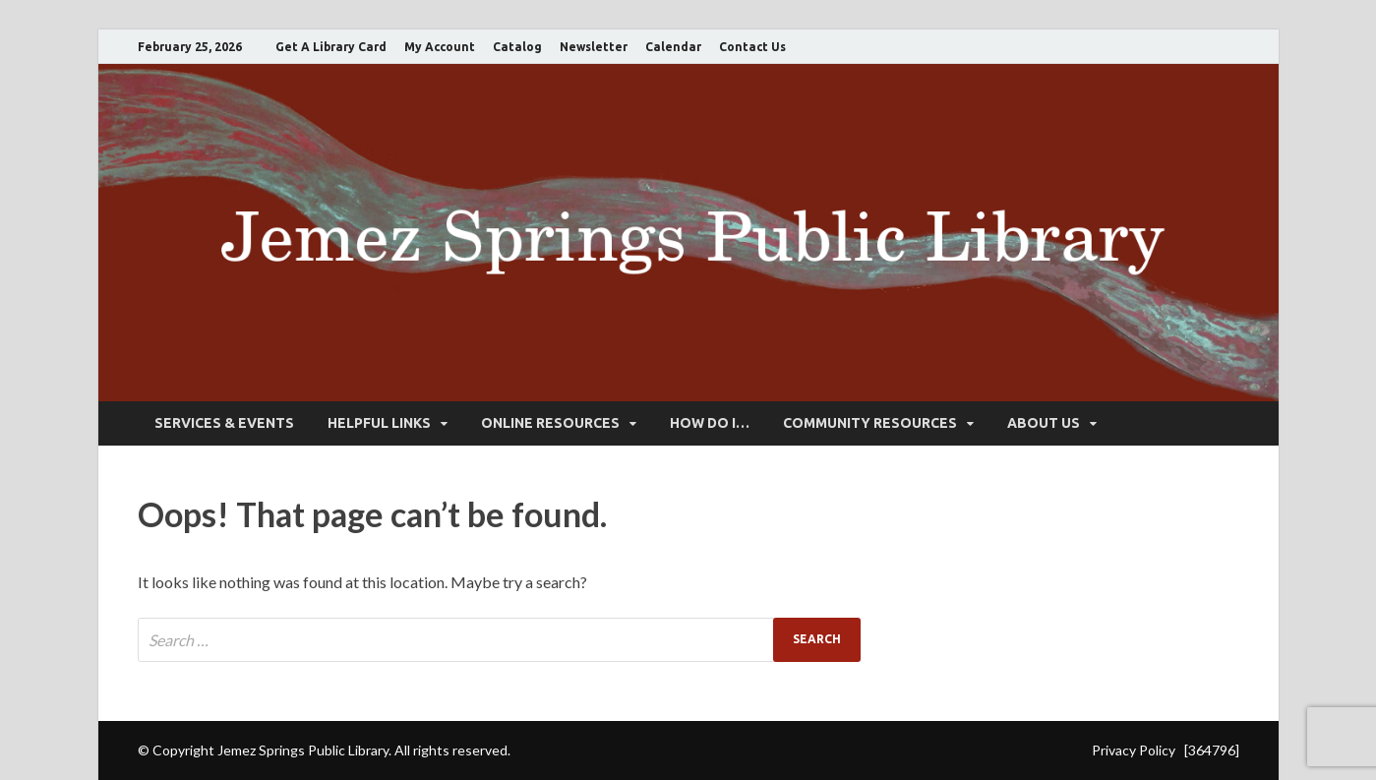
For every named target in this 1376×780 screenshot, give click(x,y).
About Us (1043, 423)
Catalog (517, 46)
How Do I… (709, 423)
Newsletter (594, 46)
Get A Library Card (331, 46)
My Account (439, 46)
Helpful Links (379, 423)
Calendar (673, 46)
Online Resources (550, 423)
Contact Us (752, 46)
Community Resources (870, 423)
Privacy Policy (1133, 750)
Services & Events (224, 423)
